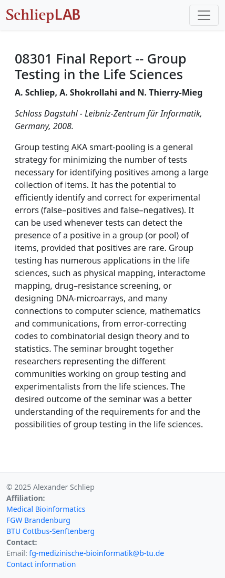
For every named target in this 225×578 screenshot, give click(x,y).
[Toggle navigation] (204, 15)
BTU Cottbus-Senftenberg (50, 531)
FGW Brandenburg (38, 520)
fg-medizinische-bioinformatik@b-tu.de (96, 553)
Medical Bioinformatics (45, 509)
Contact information (41, 564)
